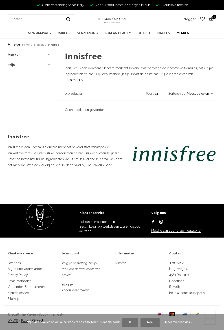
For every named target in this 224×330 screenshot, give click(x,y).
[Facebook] (153, 222)
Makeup (63, 33)
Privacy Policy (18, 275)
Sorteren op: (177, 93)
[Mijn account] (189, 19)
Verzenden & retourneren (26, 287)
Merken (183, 33)
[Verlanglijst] (202, 19)
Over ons (14, 263)
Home (27, 44)
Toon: (150, 93)
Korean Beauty (118, 33)
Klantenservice (18, 293)
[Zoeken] (41, 19)
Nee (150, 322)
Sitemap (13, 299)
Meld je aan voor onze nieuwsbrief (176, 230)
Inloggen (68, 284)
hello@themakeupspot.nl (187, 293)
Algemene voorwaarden (25, 269)
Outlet (144, 33)
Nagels (163, 33)
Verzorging (87, 33)
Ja (130, 322)
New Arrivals (39, 33)
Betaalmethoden (19, 281)
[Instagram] (161, 222)
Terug (14, 44)
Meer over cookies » (178, 322)
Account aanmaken (75, 290)
